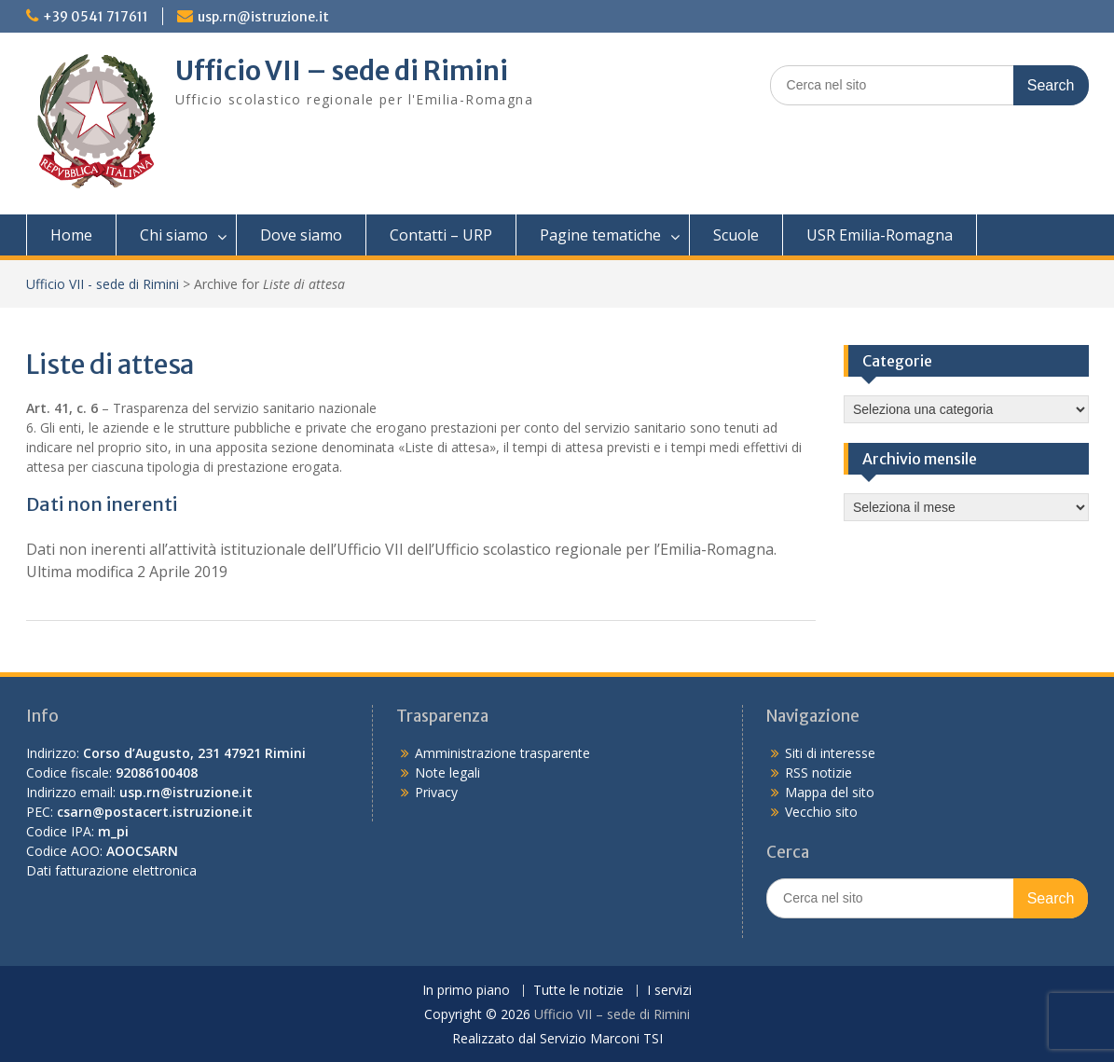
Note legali (447, 772)
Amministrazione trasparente (502, 753)
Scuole (736, 235)
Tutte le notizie (578, 991)
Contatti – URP (441, 235)
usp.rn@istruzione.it (263, 16)
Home (71, 235)
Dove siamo (301, 235)
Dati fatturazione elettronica (111, 870)
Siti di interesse (830, 753)
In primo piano (466, 991)
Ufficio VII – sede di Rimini (341, 71)
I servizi (669, 991)
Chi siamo (174, 235)
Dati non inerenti (101, 504)
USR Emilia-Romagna (879, 235)
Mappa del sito (829, 792)
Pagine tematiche (600, 235)
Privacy (436, 792)
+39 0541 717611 (95, 16)
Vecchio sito (821, 812)
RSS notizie (818, 772)
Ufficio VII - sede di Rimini (102, 284)
